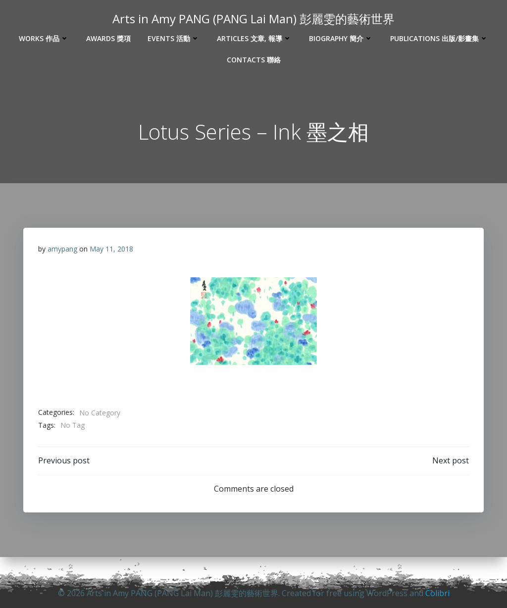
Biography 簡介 (341, 38)
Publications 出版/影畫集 (439, 38)
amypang (62, 248)
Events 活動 (174, 38)
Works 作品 (44, 38)
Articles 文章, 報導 (254, 38)
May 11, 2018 (111, 248)
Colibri (437, 593)
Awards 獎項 (108, 38)
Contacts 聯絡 (254, 59)
